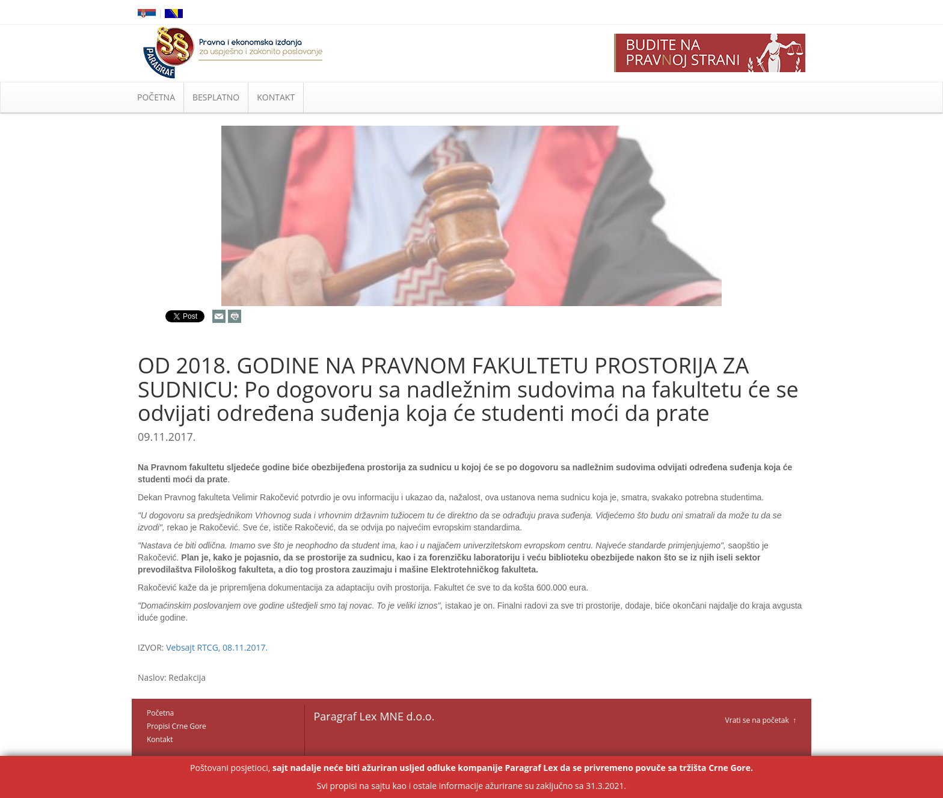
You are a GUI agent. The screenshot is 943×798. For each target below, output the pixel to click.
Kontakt (160, 739)
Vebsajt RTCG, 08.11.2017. (217, 647)
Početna (160, 713)
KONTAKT (276, 97)
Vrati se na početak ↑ (760, 720)
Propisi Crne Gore (176, 726)
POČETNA (156, 97)
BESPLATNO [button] (215, 97)
